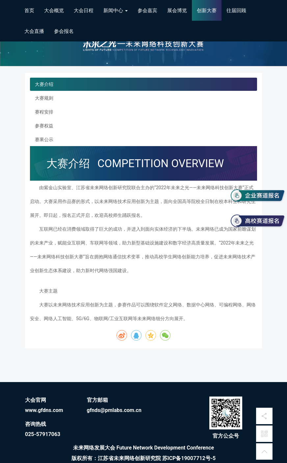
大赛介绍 (44, 84)
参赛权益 (44, 125)
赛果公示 (44, 139)
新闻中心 (115, 10)
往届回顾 (236, 10)
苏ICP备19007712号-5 (189, 458)
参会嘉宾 (147, 10)
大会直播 (34, 31)
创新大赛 (207, 10)
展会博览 (177, 10)
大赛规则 (44, 98)
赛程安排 (44, 112)
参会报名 (64, 31)
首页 (29, 10)
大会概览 (54, 10)
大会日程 (83, 10)
